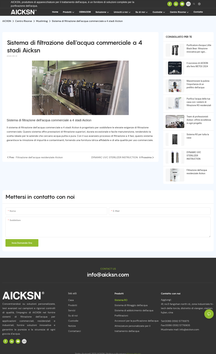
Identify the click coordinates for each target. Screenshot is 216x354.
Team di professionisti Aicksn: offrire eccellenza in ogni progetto (199, 119)
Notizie (72, 326)
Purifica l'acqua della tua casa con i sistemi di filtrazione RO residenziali (199, 102)
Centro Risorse (23, 21)
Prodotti (72, 305)
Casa (71, 300)
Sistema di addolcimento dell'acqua (134, 310)
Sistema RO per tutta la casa (198, 136)
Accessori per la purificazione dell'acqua (136, 320)
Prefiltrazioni (121, 315)
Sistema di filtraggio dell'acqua (131, 305)
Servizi (71, 310)
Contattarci (74, 331)
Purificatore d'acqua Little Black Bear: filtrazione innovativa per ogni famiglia (199, 49)
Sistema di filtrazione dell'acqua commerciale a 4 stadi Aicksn (87, 21)
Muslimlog (42, 21)
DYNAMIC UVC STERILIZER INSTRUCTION (194, 155)
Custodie (73, 320)
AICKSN (6, 21)
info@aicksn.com (108, 274)
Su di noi (73, 315)
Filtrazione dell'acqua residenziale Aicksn (197, 172)
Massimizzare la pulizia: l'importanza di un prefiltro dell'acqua (198, 84)
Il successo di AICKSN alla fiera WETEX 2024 (197, 65)
